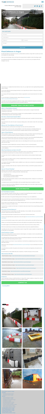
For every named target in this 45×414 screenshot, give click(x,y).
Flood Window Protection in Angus (9, 406)
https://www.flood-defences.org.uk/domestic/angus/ (24, 265)
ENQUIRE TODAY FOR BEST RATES (22, 105)
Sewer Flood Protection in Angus (9, 405)
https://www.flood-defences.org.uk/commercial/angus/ (26, 268)
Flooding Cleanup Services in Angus (8, 412)
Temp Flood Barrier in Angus (8, 397)
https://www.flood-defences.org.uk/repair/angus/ (23, 274)
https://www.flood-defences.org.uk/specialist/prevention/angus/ (23, 255)
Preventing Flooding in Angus (8, 393)
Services (3, 396)
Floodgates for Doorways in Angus (9, 399)
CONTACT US (22, 282)
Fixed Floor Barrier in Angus (8, 398)
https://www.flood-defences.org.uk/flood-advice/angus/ (20, 271)
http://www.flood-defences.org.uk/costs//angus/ (21, 244)
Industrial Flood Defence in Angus (8, 410)
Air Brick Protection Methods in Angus (10, 404)
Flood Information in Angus (7, 411)
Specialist (4, 392)
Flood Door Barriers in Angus (8, 403)
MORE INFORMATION (22, 189)
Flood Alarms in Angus (7, 400)
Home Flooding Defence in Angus (8, 409)
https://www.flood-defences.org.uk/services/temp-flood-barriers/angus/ (28, 258)
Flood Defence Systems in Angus (8, 391)
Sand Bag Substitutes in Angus (8, 402)
